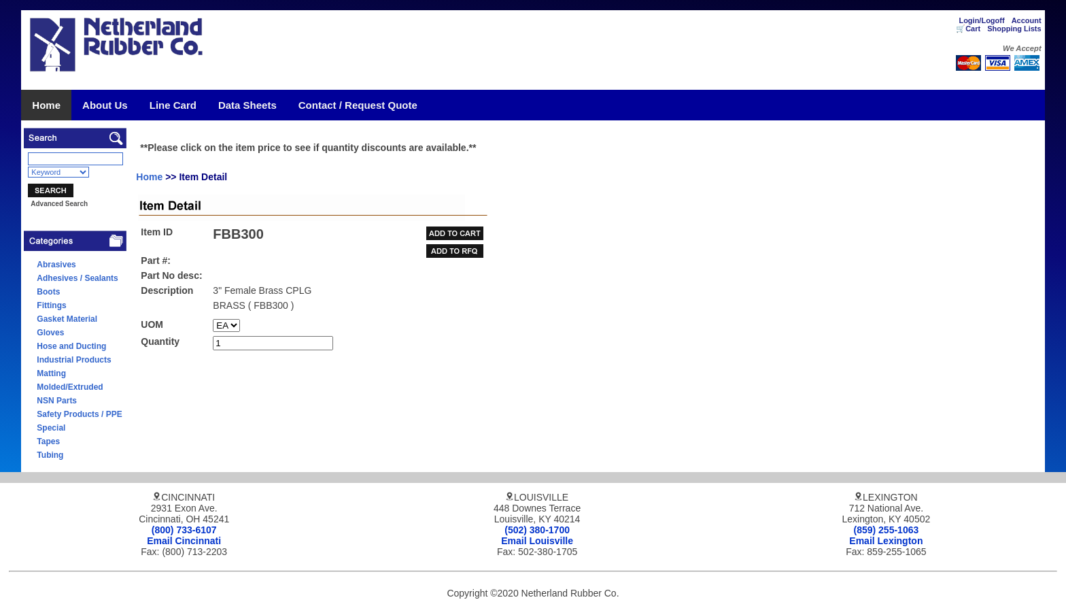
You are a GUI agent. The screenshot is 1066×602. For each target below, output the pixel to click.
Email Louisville (537, 540)
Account (1027, 20)
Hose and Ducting (71, 346)
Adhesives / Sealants (77, 278)
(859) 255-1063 (886, 529)
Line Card (173, 105)
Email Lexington (886, 540)
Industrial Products (74, 360)
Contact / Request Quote (357, 105)
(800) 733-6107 (184, 529)
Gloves (50, 332)
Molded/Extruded (70, 387)
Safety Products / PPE (79, 414)
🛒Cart (968, 28)
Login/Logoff (981, 20)
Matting (51, 373)
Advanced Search (59, 203)
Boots (48, 292)
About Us (105, 105)
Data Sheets (247, 105)
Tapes (48, 441)
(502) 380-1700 (537, 529)
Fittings (51, 305)
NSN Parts (57, 400)
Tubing (50, 455)
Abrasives (56, 264)
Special (51, 428)
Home (46, 105)
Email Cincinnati (184, 540)
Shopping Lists (1014, 28)
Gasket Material (67, 319)
